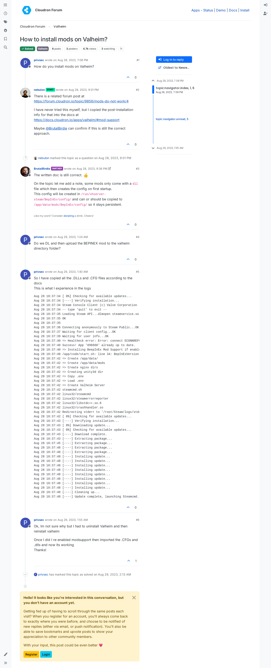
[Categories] (5, 5)
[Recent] (5, 13)
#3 (137, 168)
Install (244, 10)
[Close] (134, 598)
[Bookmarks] (5, 39)
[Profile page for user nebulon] (25, 93)
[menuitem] (265, 5)
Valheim (43, 48)
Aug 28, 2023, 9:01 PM (84, 89)
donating (69, 215)
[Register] (265, 13)
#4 (137, 237)
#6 (137, 519)
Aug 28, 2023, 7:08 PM (73, 60)
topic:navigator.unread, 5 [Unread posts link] (172, 119)
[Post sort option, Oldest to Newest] (174, 67)
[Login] (265, 5)
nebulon (39, 89)
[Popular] (5, 30)
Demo (221, 10)
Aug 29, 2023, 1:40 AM (73, 271)
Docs (233, 10)
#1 (138, 60)
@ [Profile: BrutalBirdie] (56, 128)
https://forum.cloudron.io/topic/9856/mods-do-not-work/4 (81, 101)
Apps (195, 10)
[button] (5, 654)
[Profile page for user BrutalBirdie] (25, 171)
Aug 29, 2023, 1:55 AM (73, 519)
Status (208, 10)
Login (46, 654)
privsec (39, 60)
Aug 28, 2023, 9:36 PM (92, 168)
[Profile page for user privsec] (25, 63)
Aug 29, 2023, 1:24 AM (73, 237)
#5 (137, 271)
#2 (137, 89)
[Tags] (5, 22)
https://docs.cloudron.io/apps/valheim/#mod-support (76, 120)
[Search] (5, 47)
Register (31, 654)
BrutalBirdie (42, 168)
